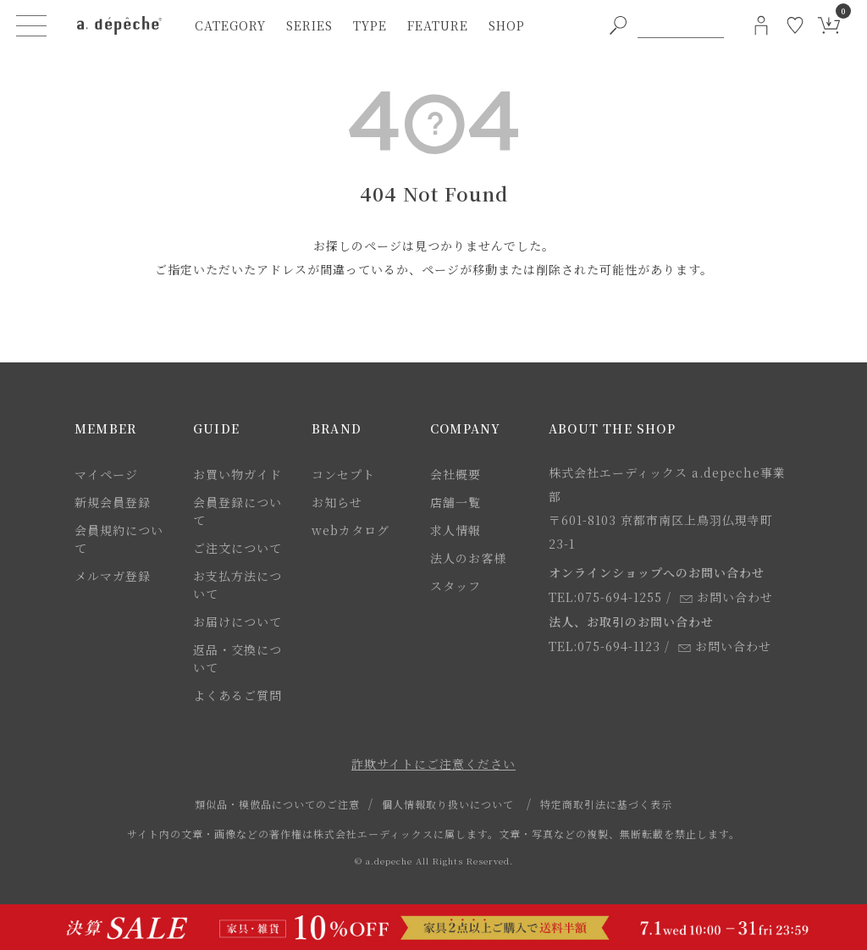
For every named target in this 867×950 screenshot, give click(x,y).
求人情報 (455, 530)
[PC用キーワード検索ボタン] (618, 25)
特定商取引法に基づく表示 (606, 804)
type (370, 25)
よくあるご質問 (237, 695)
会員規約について (119, 539)
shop (507, 25)
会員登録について (237, 511)
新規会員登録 (113, 502)
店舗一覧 (455, 502)
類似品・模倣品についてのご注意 (277, 804)
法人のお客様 (468, 558)
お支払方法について (237, 584)
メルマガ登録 (113, 575)
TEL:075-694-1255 (605, 596)
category (230, 25)
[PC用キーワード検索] (681, 25)
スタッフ (455, 585)
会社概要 (455, 474)
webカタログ (350, 530)
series (309, 25)
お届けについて (237, 621)
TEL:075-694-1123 (604, 646)
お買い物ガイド (237, 474)
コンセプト (343, 474)
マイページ (106, 474)
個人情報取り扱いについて (448, 804)
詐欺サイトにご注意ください (433, 763)
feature (437, 25)
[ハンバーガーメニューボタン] (31, 25)
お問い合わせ (726, 596)
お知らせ (337, 502)
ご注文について (237, 547)
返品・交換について (237, 658)
